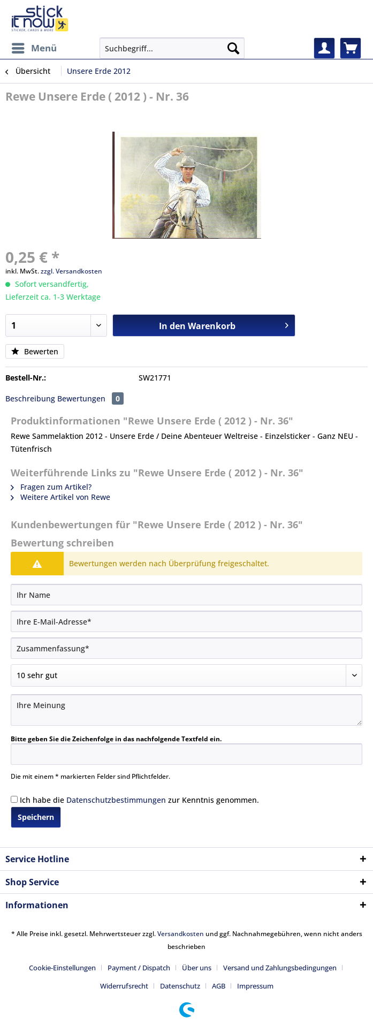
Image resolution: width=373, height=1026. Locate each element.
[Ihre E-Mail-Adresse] (186, 621)
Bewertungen (90, 398)
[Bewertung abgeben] (186, 675)
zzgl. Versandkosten (71, 271)
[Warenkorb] (350, 48)
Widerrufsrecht (124, 986)
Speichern (36, 817)
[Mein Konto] (324, 48)
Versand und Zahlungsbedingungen (280, 967)
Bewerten (34, 351)
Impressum (255, 986)
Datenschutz (180, 986)
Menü (34, 47)
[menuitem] (33, 48)
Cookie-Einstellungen (62, 967)
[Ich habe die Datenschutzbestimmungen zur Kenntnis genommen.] (14, 799)
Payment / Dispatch (139, 967)
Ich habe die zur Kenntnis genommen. (139, 800)
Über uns (196, 967)
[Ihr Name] (186, 594)
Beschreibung (30, 398)
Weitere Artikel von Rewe (60, 497)
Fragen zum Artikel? (51, 487)
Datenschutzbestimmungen (116, 800)
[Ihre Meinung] (186, 710)
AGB (218, 986)
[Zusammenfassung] (186, 648)
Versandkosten (180, 933)
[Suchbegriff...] (172, 48)
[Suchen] (233, 48)
